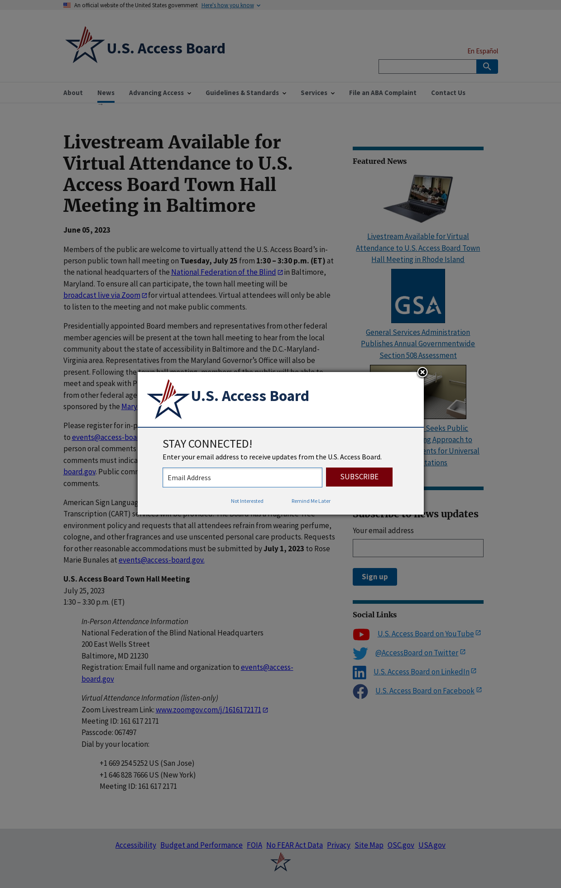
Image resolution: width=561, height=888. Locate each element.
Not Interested (247, 500)
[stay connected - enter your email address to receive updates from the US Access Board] (242, 477)
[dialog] (281, 443)
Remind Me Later (311, 500)
